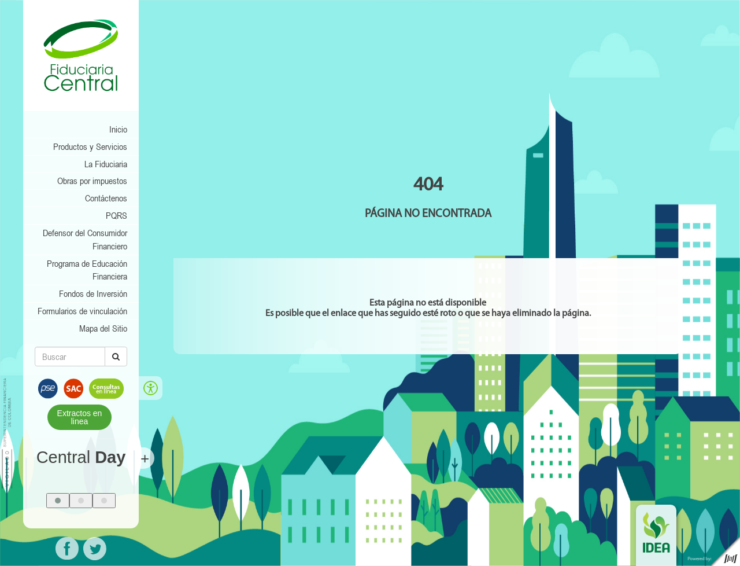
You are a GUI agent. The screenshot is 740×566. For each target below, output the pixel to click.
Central (81, 457)
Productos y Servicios (90, 146)
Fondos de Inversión (93, 293)
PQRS (116, 215)
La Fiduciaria (105, 164)
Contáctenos (106, 198)
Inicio (118, 129)
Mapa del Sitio (103, 328)
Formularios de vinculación (82, 311)
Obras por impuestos (92, 180)
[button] (57, 500)
